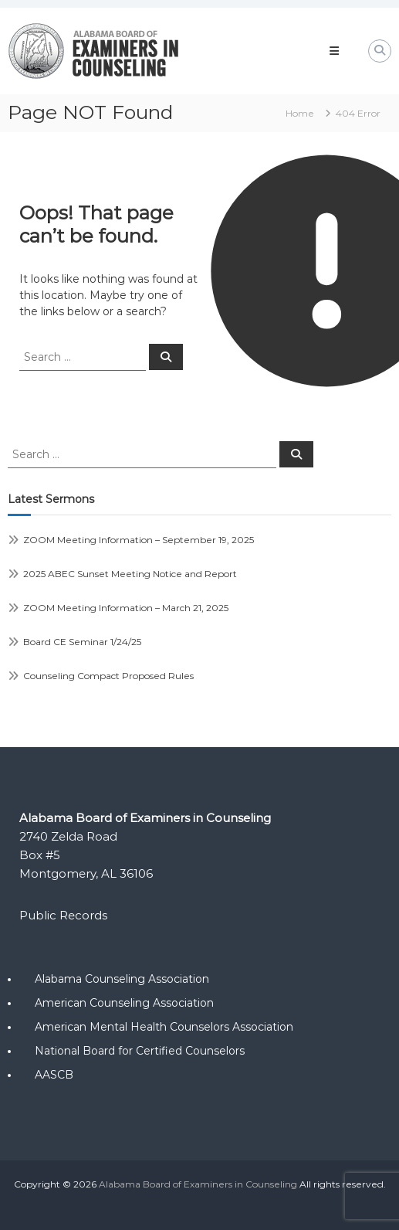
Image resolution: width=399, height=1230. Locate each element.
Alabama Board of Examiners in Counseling (198, 1184)
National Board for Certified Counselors (140, 1051)
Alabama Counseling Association (122, 979)
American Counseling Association (124, 1003)
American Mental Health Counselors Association (164, 1027)
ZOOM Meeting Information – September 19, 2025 (138, 539)
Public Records (63, 915)
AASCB (54, 1075)
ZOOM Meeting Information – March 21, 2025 (125, 607)
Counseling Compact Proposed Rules (108, 675)
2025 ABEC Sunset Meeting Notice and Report (130, 573)
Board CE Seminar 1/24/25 (82, 641)
